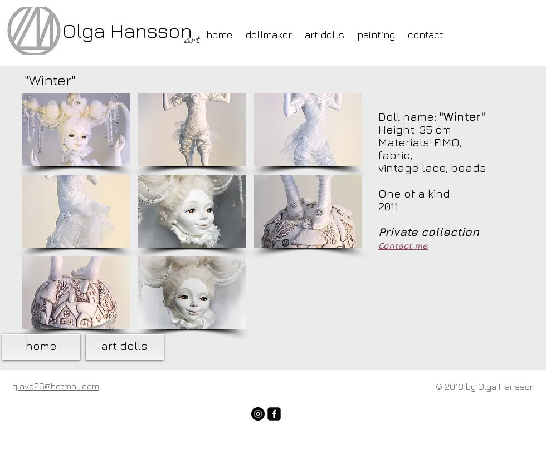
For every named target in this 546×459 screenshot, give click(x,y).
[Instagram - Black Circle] (258, 414)
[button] (76, 129)
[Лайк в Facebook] (184, 392)
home (41, 345)
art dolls (124, 345)
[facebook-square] (274, 414)
